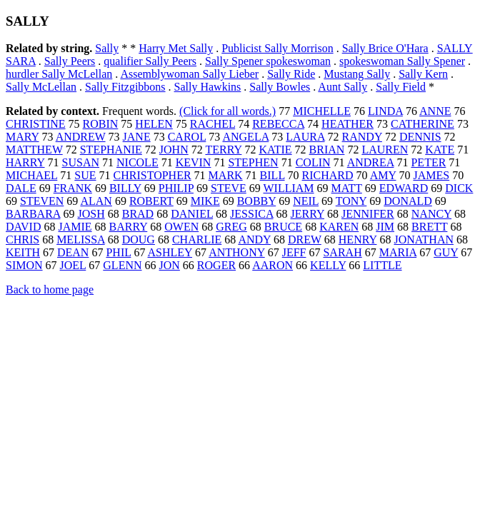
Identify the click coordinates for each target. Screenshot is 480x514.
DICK (459, 188)
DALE (21, 188)
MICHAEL (31, 175)
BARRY (128, 227)
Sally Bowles (279, 87)
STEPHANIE (111, 149)
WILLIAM (288, 188)
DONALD (408, 201)
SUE (85, 175)
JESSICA (251, 214)
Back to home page (50, 289)
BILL (272, 175)
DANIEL (192, 214)
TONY (351, 201)
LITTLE (382, 265)
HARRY (25, 162)
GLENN (122, 265)
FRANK (73, 188)
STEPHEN (253, 162)
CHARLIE (196, 239)
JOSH (90, 214)
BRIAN (327, 149)
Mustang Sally (357, 74)
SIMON (24, 265)
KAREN (339, 227)
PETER (428, 162)
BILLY (125, 188)
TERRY (223, 149)
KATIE (275, 149)
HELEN (153, 124)
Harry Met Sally (176, 48)
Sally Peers (70, 61)
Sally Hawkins (207, 87)
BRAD (138, 214)
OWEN (181, 227)
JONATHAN (424, 239)
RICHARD (328, 175)
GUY (446, 252)
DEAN (73, 252)
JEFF (294, 252)
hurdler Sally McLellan (59, 74)
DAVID (23, 227)
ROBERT (151, 201)
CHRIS (22, 239)
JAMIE (74, 227)
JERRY (307, 214)
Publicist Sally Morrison (277, 48)
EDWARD (403, 188)
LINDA (385, 111)
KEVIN (193, 162)
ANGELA (245, 137)
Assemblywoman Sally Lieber (189, 74)
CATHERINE (422, 124)
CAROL (187, 137)
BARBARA (33, 214)
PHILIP (176, 188)
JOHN (174, 149)
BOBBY (256, 201)
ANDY (254, 239)
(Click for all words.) (227, 111)
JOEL (73, 265)
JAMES (431, 175)
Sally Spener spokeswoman (268, 61)
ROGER (216, 265)
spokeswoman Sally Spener (402, 61)
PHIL (118, 252)
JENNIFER (367, 214)
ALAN (95, 201)
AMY (383, 175)
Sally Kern (423, 74)
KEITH (23, 252)
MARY (22, 137)
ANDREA (370, 162)
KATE (439, 149)
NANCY (431, 214)
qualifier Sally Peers (150, 61)
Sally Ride (291, 74)
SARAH (342, 252)
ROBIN (101, 124)
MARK (226, 175)
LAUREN (384, 149)
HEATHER (347, 124)
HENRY (358, 239)
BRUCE (283, 227)
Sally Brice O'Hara (385, 48)
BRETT (429, 227)
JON (169, 265)
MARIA (397, 252)
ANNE (435, 111)
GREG (231, 227)
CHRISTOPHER (152, 175)
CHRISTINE (36, 124)
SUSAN (80, 162)
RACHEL (212, 124)
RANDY (362, 137)
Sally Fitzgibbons (125, 87)
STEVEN (42, 201)
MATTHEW (34, 149)
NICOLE (137, 162)
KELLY (328, 265)
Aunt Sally (342, 87)
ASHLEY (170, 252)
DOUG (138, 239)
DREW (304, 239)
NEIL (306, 201)
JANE (137, 137)
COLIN (313, 162)
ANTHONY (237, 252)
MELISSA (80, 239)
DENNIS (420, 137)
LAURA (305, 137)
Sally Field (401, 87)
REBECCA (278, 124)
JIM (385, 227)
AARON (272, 265)
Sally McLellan (41, 87)
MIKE (205, 201)
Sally (107, 48)
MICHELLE (322, 111)
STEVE (228, 188)
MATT (346, 188)
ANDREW (81, 137)
